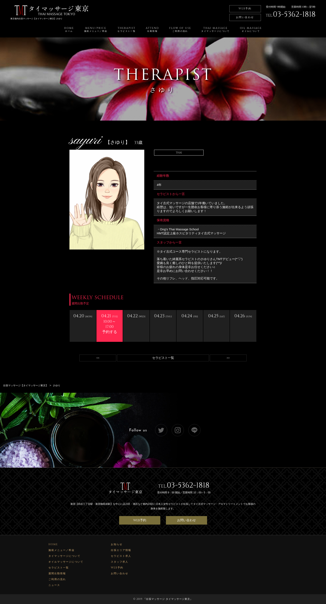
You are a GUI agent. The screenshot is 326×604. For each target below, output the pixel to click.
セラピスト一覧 (163, 358)
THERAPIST (126, 29)
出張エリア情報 (121, 550)
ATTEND (152, 29)
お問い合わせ (245, 17)
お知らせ (116, 544)
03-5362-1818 (188, 485)
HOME (69, 29)
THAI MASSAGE (215, 29)
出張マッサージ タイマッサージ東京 (168, 599)
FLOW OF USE (180, 29)
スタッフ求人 (119, 561)
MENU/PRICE (95, 29)
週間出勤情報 (57, 573)
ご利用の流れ (57, 579)
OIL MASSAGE (251, 29)
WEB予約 (244, 8)
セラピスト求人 (121, 556)
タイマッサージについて (64, 556)
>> (228, 358)
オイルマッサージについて (65, 561)
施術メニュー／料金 (61, 550)
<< (97, 358)
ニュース (54, 585)
